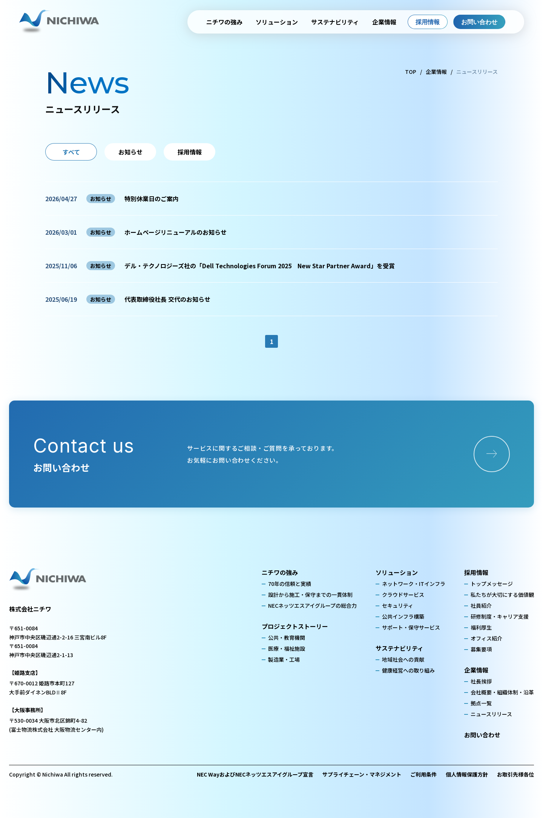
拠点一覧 (481, 703)
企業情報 (384, 21)
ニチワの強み (224, 21)
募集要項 (481, 649)
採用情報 (428, 22)
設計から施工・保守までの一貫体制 (310, 594)
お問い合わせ (479, 22)
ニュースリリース (491, 714)
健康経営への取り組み (408, 670)
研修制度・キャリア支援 (500, 616)
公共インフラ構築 (403, 616)
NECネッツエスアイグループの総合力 (312, 605)
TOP (410, 71)
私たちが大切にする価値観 (502, 594)
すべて (71, 151)
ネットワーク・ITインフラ (413, 583)
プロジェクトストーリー (295, 626)
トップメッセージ (492, 583)
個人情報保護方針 (467, 774)
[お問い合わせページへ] (492, 454)
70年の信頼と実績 (289, 583)
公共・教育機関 (286, 637)
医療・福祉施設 (286, 648)
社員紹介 (481, 605)
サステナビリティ (335, 21)
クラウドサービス (403, 594)
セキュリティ (397, 605)
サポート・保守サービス (411, 627)
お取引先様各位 (515, 774)
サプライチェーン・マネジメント (361, 774)
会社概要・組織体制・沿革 (502, 692)
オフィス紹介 (486, 638)
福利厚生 (481, 627)
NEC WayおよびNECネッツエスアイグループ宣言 (255, 774)
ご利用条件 (423, 774)
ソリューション (277, 21)
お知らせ (130, 151)
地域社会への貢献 (403, 659)
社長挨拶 (481, 681)
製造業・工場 (284, 659)
